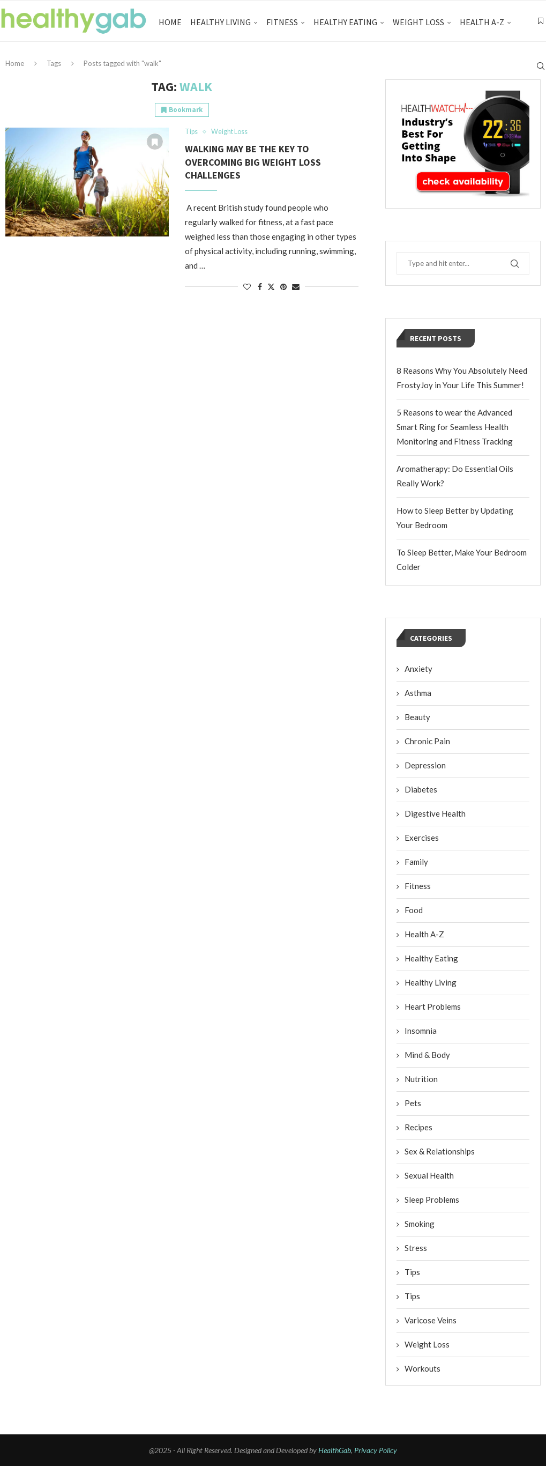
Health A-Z (482, 22)
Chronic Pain (427, 741)
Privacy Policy (375, 1450)
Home (170, 22)
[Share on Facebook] (260, 287)
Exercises (422, 837)
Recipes (418, 1127)
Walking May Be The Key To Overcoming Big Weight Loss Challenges (253, 162)
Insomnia (421, 1030)
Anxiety (418, 668)
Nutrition (421, 1079)
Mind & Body (427, 1055)
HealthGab (334, 1450)
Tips (412, 1272)
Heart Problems (433, 1006)
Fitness (282, 22)
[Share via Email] (296, 287)
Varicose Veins (431, 1320)
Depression (425, 765)
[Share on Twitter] (271, 287)
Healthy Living (220, 22)
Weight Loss (418, 22)
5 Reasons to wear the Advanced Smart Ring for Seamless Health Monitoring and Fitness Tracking (455, 427)
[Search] (540, 67)
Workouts (422, 1368)
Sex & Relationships (440, 1151)
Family (416, 862)
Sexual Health (429, 1175)
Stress (416, 1248)
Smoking (420, 1223)
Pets (413, 1103)
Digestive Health (435, 813)
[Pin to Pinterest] (283, 287)
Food (414, 910)
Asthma (418, 693)
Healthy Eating (345, 22)
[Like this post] (247, 287)
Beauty (417, 717)
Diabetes (421, 789)
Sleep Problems (432, 1199)
